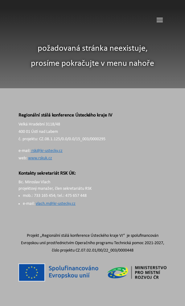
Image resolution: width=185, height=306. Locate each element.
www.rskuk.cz (40, 158)
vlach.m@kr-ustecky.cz (56, 203)
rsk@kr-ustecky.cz (47, 151)
